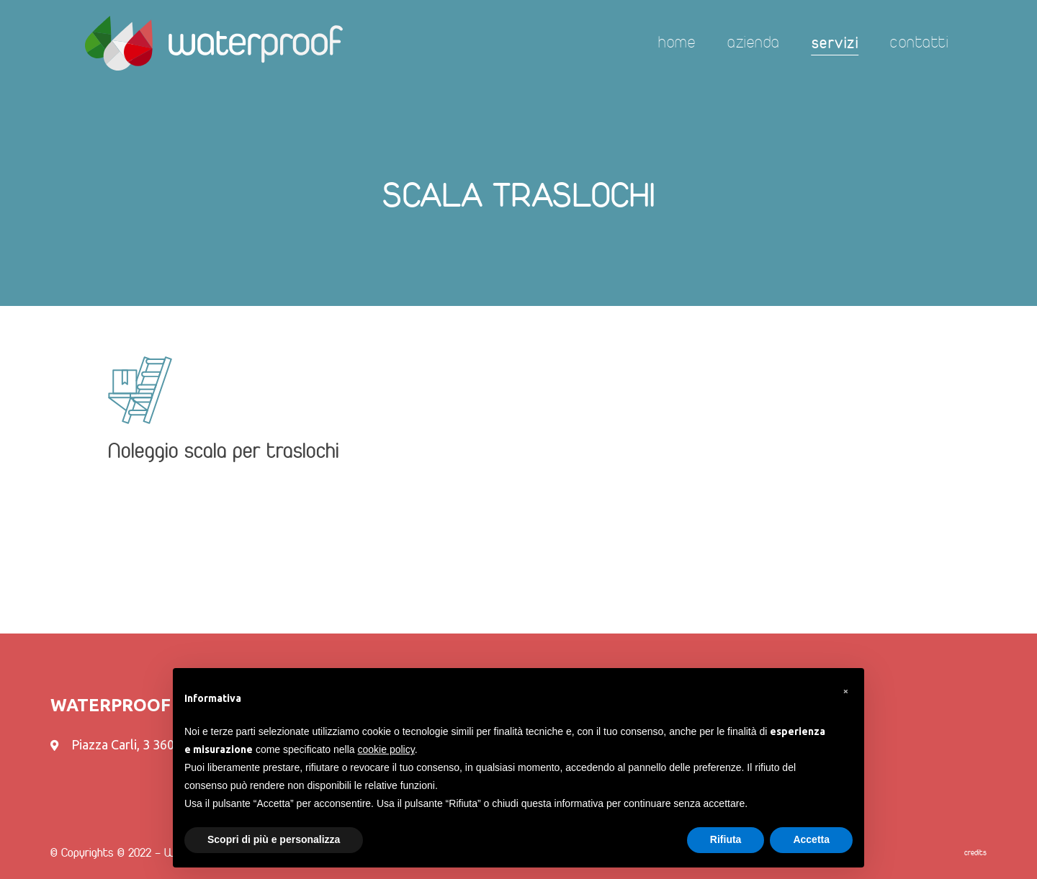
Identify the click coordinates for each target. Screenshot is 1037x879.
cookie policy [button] (386, 749)
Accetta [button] (811, 839)
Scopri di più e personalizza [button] (273, 839)
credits (975, 852)
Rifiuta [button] (726, 839)
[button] (845, 691)
